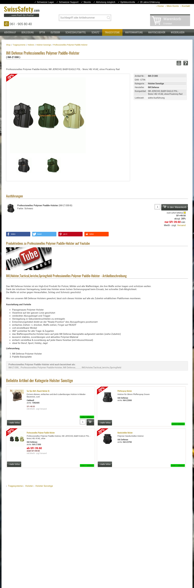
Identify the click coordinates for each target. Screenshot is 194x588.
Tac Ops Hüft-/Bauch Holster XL (38, 391)
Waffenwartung (134, 32)
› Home (160, 5)
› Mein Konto (172, 5)
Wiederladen (177, 32)
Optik (42, 32)
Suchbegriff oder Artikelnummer (77, 17)
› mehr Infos (14, 422)
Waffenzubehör (156, 32)
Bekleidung (28, 32)
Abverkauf (10, 32)
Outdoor (55, 32)
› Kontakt (185, 5)
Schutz (95, 32)
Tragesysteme (112, 32)
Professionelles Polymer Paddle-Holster (41, 433)
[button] (18, 234)
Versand (181, 225)
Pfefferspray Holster (124, 391)
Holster (29, 485)
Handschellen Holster (125, 433)
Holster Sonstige (44, 485)
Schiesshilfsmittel (75, 32)
